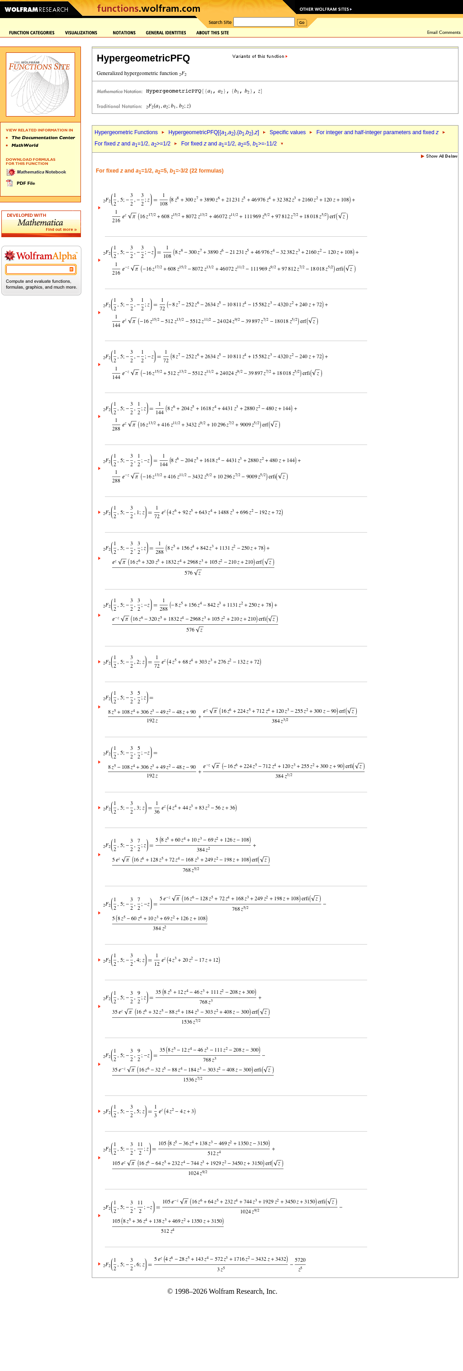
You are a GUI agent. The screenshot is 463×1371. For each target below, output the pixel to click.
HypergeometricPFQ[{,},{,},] (213, 132)
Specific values (287, 132)
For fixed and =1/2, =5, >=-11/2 (229, 143)
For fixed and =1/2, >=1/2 (132, 143)
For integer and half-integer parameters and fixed (378, 132)
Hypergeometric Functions (126, 132)
